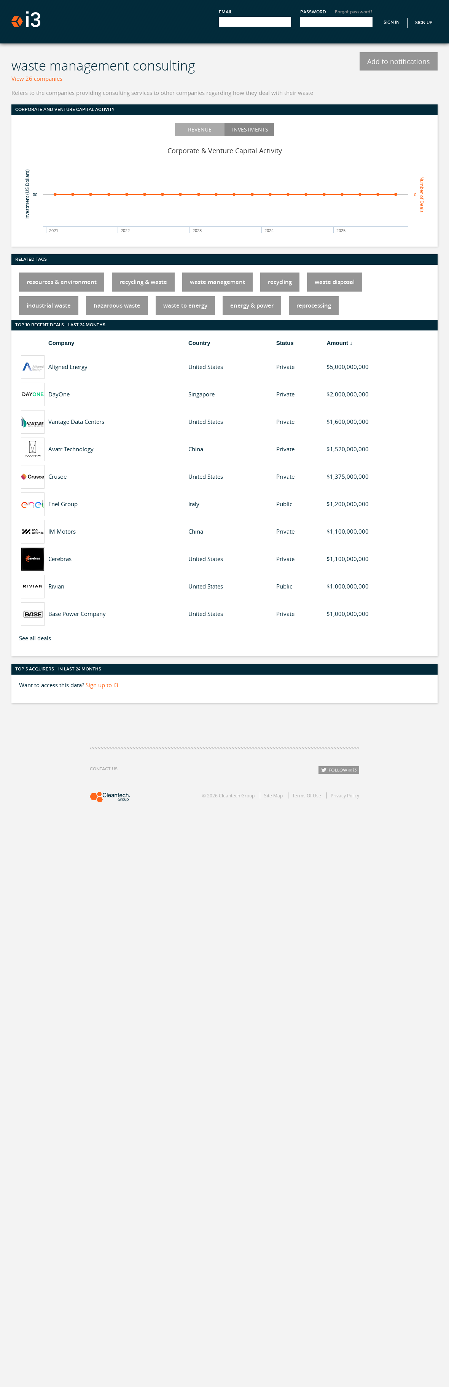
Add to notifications (398, 61)
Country (199, 343)
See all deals (35, 638)
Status (285, 343)
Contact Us (104, 768)
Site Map (273, 795)
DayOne (59, 394)
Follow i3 (338, 770)
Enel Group (63, 504)
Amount (337, 343)
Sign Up (424, 22)
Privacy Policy (345, 795)
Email (225, 12)
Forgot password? (354, 12)
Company (61, 343)
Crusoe (57, 476)
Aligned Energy (68, 366)
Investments (250, 129)
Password (313, 12)
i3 (25, 19)
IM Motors (62, 531)
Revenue (200, 129)
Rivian (56, 586)
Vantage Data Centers (76, 421)
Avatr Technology (71, 449)
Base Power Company (77, 613)
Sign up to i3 (102, 685)
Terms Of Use (306, 795)
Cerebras (60, 559)
